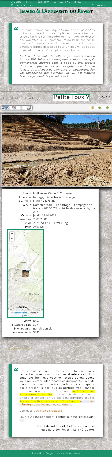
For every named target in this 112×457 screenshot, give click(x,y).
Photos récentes (22, 5)
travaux (59, 197)
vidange (34, 98)
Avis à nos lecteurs (49, 411)
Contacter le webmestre (67, 453)
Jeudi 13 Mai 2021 (44, 215)
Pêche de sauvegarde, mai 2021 (64, 210)
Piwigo (49, 453)
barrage (38, 197)
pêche (49, 197)
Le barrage (63, 205)
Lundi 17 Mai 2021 (45, 201)
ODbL (25, 316)
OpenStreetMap (20, 313)
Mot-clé (22, 98)
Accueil (8, 98)
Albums (16, 2)
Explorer (43, 2)
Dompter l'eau (42, 205)
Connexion (99, 5)
